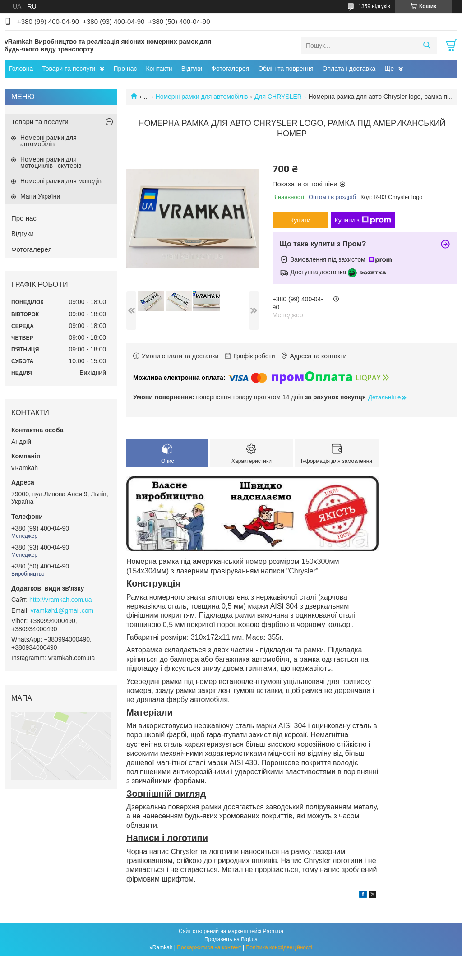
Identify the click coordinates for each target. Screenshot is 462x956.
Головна (21, 68)
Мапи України (40, 196)
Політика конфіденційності (279, 947)
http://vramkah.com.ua (60, 599)
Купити (300, 220)
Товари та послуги (68, 68)
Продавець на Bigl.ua (231, 939)
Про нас (125, 68)
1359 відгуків (374, 6)
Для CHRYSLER (278, 96)
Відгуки (192, 68)
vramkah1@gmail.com (62, 610)
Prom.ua (273, 931)
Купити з (363, 220)
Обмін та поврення (285, 68)
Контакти (159, 68)
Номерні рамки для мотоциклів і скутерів (51, 162)
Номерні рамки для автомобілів (202, 96)
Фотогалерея (230, 68)
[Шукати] (426, 45)
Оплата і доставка (349, 68)
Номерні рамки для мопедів (61, 181)
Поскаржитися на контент (209, 947)
